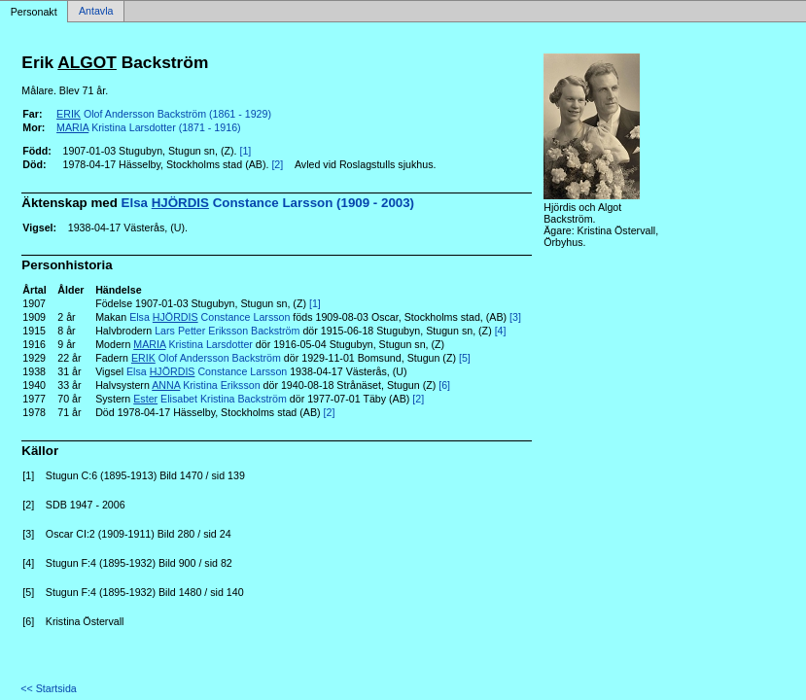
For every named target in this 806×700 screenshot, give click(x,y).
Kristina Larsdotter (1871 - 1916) (148, 127)
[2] (277, 164)
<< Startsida (48, 688)
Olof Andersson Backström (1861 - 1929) (163, 114)
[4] (501, 330)
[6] (444, 385)
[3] (515, 317)
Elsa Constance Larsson (209, 317)
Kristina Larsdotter (193, 344)
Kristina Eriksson (206, 385)
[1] (245, 151)
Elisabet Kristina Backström (210, 398)
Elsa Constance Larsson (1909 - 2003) (268, 202)
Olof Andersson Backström (206, 358)
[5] (465, 358)
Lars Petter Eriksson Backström (227, 330)
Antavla (96, 12)
